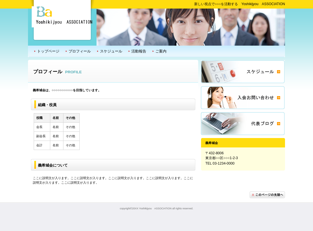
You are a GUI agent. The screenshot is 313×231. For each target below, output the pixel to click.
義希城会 (62, 16)
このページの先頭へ (267, 194)
